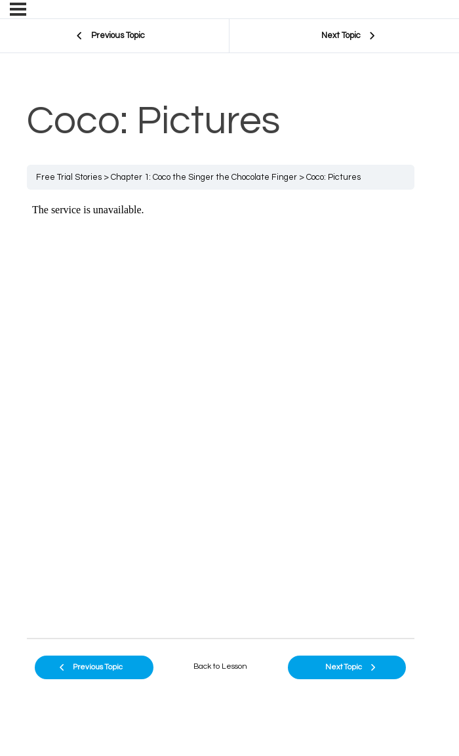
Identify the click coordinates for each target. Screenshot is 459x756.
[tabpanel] (220, 414)
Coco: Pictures (333, 177)
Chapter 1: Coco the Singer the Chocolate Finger (204, 177)
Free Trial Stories (69, 177)
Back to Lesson (220, 666)
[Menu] (18, 9)
